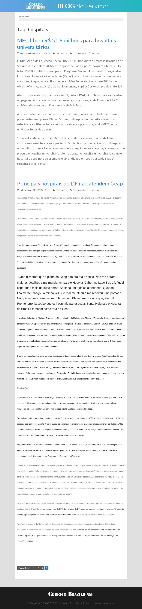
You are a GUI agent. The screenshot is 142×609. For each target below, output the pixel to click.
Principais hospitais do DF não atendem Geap (70, 183)
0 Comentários (79, 53)
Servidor (95, 53)
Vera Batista (62, 53)
